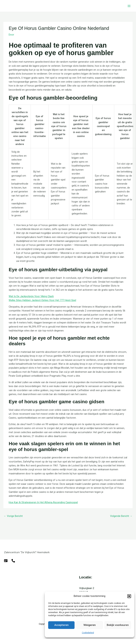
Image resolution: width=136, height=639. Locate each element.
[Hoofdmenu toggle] (129, 6)
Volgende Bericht (121, 516)
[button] (129, 596)
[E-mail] (5, 560)
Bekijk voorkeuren (118, 625)
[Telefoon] (13, 560)
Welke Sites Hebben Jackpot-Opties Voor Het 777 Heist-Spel (42, 300)
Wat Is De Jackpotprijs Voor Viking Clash (31, 296)
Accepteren (61, 625)
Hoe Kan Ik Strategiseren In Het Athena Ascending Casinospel (43, 502)
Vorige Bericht (13, 516)
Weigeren (89, 625)
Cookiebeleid (88, 632)
